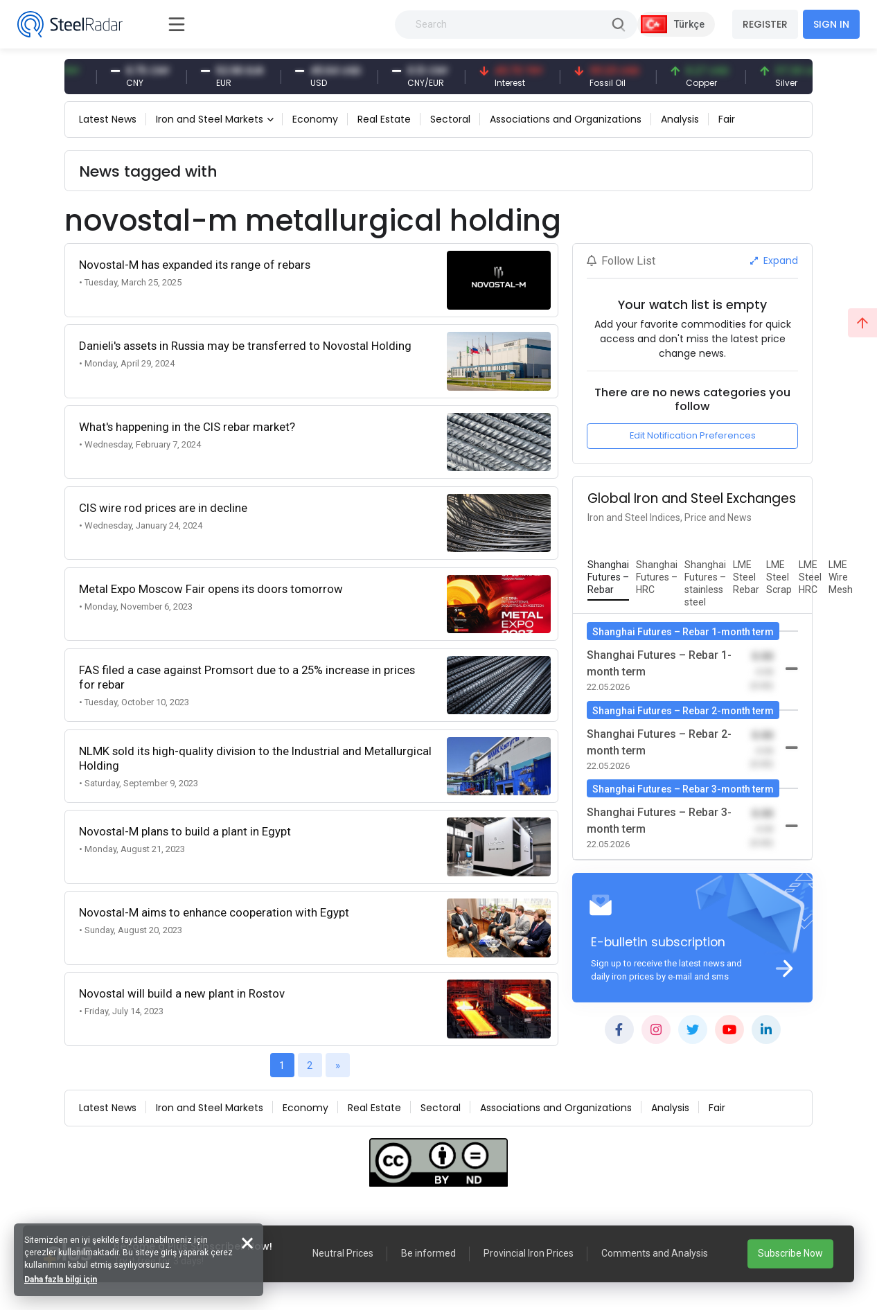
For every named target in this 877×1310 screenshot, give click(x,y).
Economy (315, 119)
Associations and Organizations (565, 119)
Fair (726, 119)
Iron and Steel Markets (209, 119)
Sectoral (450, 119)
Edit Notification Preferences (693, 435)
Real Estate (384, 119)
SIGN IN (831, 24)
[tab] (608, 578)
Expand (774, 260)
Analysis (680, 119)
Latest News (107, 119)
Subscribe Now (790, 1253)
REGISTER (765, 24)
